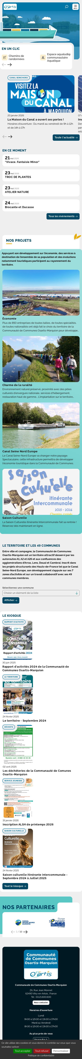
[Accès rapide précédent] (4, 64)
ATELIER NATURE (17, 192)
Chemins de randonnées (13, 57)
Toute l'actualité (66, 137)
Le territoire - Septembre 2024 (24, 720)
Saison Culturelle (14, 517)
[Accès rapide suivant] (9, 64)
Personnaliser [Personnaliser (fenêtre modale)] (60, 1051)
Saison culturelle (14, 831)
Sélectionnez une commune (18, 587)
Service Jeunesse (13, 781)
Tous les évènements (63, 216)
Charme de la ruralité (17, 385)
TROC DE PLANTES (18, 177)
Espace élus (41, 1039)
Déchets (8, 727)
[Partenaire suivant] (25, 932)
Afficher (10, 600)
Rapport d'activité (14, 622)
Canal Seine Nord (19, 78)
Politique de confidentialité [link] (41, 1055)
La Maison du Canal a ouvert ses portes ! (36, 119)
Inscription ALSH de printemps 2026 (28, 824)
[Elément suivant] (10, 136)
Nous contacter (41, 1003)
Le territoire (11, 677)
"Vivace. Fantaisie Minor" (22, 162)
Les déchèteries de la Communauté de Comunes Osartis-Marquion (37, 772)
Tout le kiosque (15, 886)
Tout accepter (22, 1051)
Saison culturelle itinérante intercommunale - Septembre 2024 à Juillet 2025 (35, 876)
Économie (9, 318)
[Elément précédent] (4, 136)
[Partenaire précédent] (13, 932)
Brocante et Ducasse (19, 207)
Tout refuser (42, 1051)
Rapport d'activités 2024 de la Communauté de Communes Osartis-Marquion (35, 668)
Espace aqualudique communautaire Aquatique (56, 57)
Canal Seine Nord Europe (20, 451)
